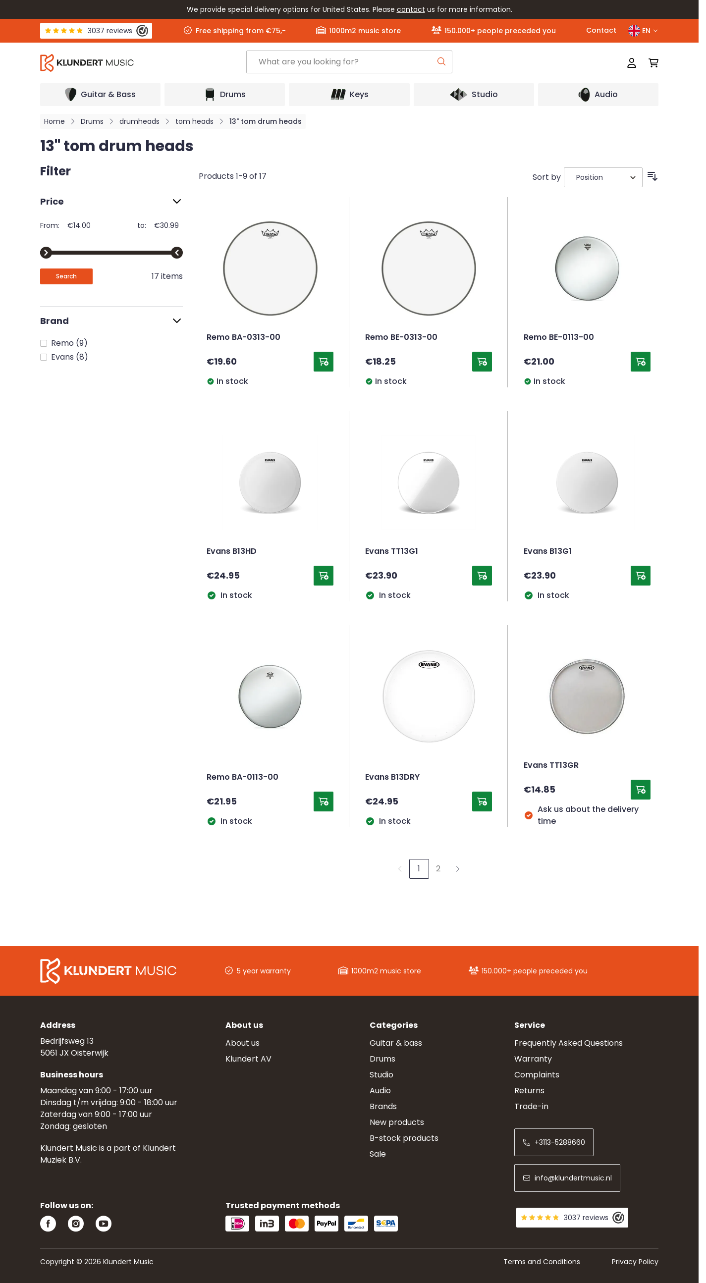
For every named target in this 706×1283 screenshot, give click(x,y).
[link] (400, 869)
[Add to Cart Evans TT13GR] (641, 790)
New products (397, 1122)
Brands (383, 1106)
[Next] (458, 869)
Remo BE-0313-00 (401, 338)
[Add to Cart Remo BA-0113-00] (323, 801)
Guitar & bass (396, 1043)
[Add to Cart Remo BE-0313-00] (482, 362)
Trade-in (531, 1106)
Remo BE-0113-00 (559, 338)
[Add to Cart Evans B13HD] (323, 576)
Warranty (533, 1059)
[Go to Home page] (143, 63)
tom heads (194, 121)
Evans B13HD (232, 552)
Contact (601, 30)
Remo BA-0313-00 (243, 338)
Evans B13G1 (548, 552)
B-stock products (404, 1138)
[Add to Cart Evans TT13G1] (482, 576)
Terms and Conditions (541, 1262)
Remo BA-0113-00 (242, 778)
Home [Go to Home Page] (54, 121)
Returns (529, 1090)
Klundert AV (248, 1059)
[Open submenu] (100, 94)
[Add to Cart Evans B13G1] (641, 576)
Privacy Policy (635, 1262)
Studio (381, 1074)
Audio (380, 1090)
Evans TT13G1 (391, 552)
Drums (92, 121)
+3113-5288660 (554, 1142)
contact (411, 9)
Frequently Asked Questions (568, 1043)
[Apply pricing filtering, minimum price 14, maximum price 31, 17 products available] (66, 276)
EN (643, 31)
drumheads (139, 121)
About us (242, 1043)
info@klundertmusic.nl (567, 1178)
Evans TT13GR (551, 766)
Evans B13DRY (392, 778)
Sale (378, 1154)
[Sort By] (603, 177)
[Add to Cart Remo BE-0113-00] (641, 362)
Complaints (536, 1074)
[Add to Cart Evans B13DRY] (482, 801)
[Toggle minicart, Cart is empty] (650, 63)
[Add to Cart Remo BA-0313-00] (323, 362)
